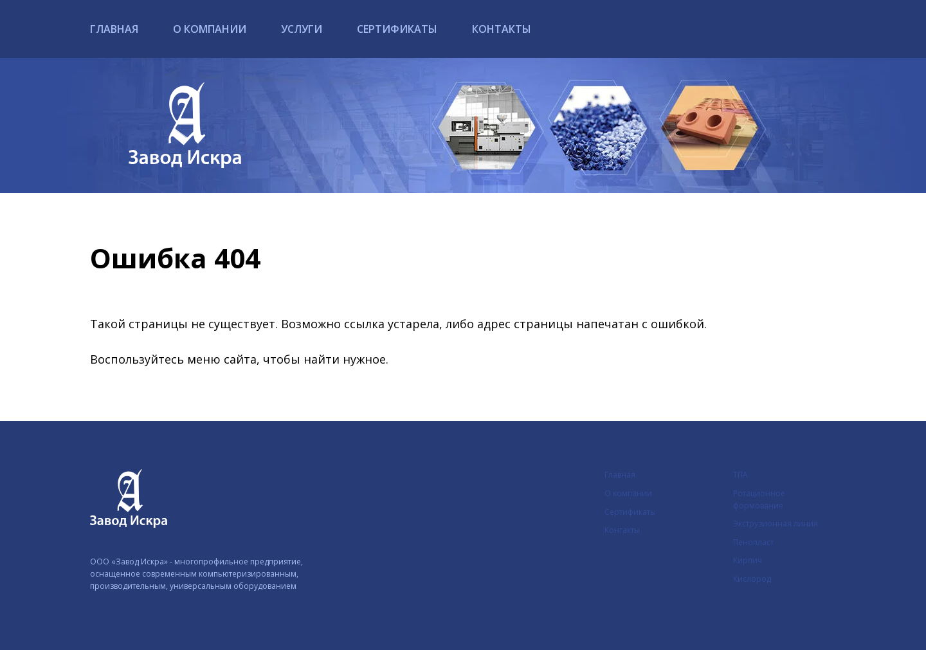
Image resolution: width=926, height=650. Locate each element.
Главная (114, 29)
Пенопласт (753, 542)
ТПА (740, 474)
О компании (209, 29)
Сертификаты (397, 29)
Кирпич (747, 560)
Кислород (752, 578)
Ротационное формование (759, 499)
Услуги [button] (301, 29)
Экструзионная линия (775, 523)
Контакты (501, 29)
